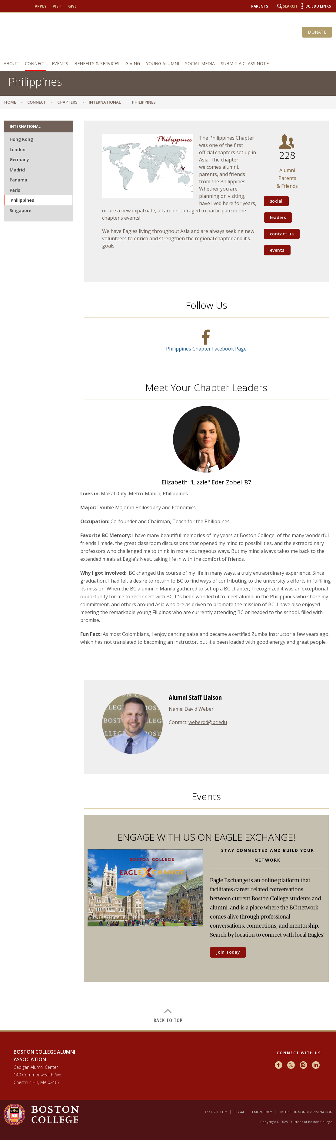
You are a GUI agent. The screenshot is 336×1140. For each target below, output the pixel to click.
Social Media (200, 63)
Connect (35, 63)
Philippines (22, 200)
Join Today (228, 952)
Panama (18, 180)
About (11, 63)
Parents (259, 6)
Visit (57, 6)
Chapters (67, 102)
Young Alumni (162, 63)
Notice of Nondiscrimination (305, 1112)
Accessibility (216, 1112)
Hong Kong (21, 139)
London (17, 149)
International (105, 102)
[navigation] (168, 63)
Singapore (20, 210)
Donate (317, 32)
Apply (41, 6)
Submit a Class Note (245, 63)
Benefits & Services (96, 63)
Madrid (17, 170)
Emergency (262, 1112)
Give (72, 6)
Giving (132, 63)
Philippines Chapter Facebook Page (206, 348)
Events (60, 63)
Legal (240, 1112)
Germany (19, 159)
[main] (168, 571)
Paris (15, 190)
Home (10, 102)
